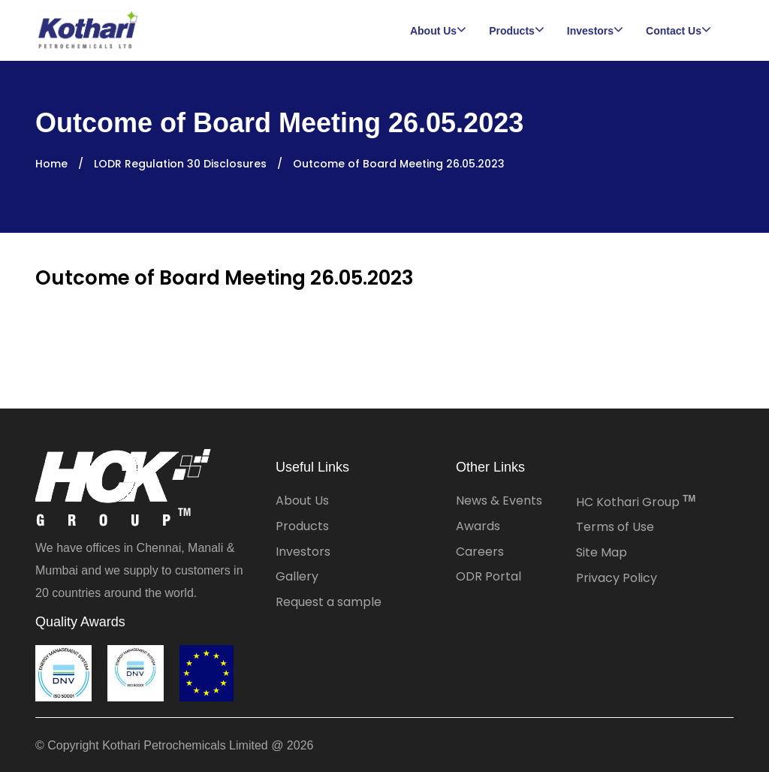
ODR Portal (488, 576)
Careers (480, 551)
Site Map (601, 552)
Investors (303, 551)
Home (51, 163)
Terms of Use (615, 526)
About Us (302, 500)
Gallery (297, 576)
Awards (478, 526)
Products (302, 526)
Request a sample (328, 602)
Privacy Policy (616, 578)
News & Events (499, 500)
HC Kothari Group (635, 502)
